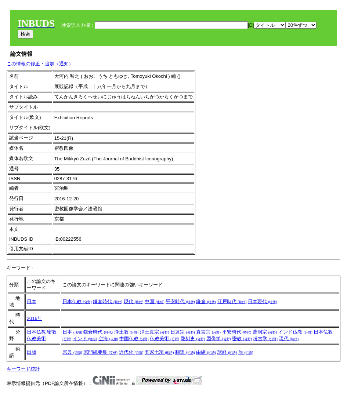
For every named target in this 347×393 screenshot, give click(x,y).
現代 (134, 301)
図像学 (218, 338)
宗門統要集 (100, 352)
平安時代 (180, 301)
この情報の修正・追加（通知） (40, 63)
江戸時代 (232, 301)
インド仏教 (295, 332)
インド (85, 338)
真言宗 (208, 332)
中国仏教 (134, 338)
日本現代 (262, 301)
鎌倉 (206, 301)
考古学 (265, 338)
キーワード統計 (23, 369)
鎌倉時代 (107, 301)
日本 (31, 301)
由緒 (206, 352)
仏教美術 (36, 338)
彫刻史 (193, 338)
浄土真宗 (154, 332)
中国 (155, 301)
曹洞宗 (265, 332)
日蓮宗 (182, 332)
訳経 (227, 352)
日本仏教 (77, 301)
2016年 (34, 318)
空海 (108, 338)
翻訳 (185, 352)
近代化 (131, 352)
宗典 (72, 352)
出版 (31, 352)
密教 (52, 332)
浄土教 (126, 332)
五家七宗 (159, 352)
